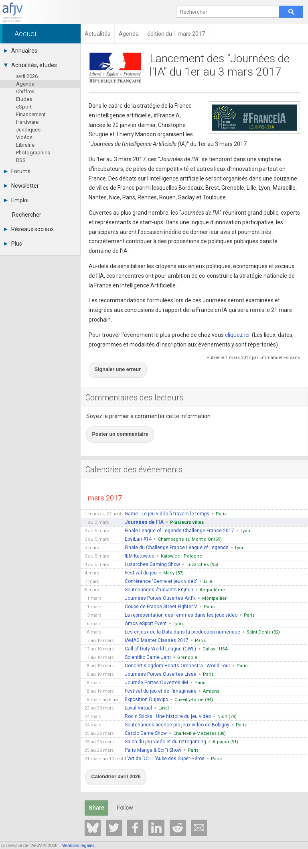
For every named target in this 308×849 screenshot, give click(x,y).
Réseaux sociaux (29, 229)
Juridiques (28, 130)
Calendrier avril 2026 (110, 760)
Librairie (25, 145)
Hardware (27, 122)
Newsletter (21, 186)
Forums (17, 171)
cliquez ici (237, 335)
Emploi (16, 200)
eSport (24, 107)
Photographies (33, 153)
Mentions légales (78, 845)
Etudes (24, 99)
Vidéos (24, 137)
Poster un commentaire (114, 424)
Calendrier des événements (133, 456)
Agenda (25, 84)
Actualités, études (30, 65)
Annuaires (20, 50)
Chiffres (25, 91)
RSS (21, 160)
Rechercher (26, 214)
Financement (31, 114)
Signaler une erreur (112, 365)
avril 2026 (27, 76)
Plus (13, 243)
